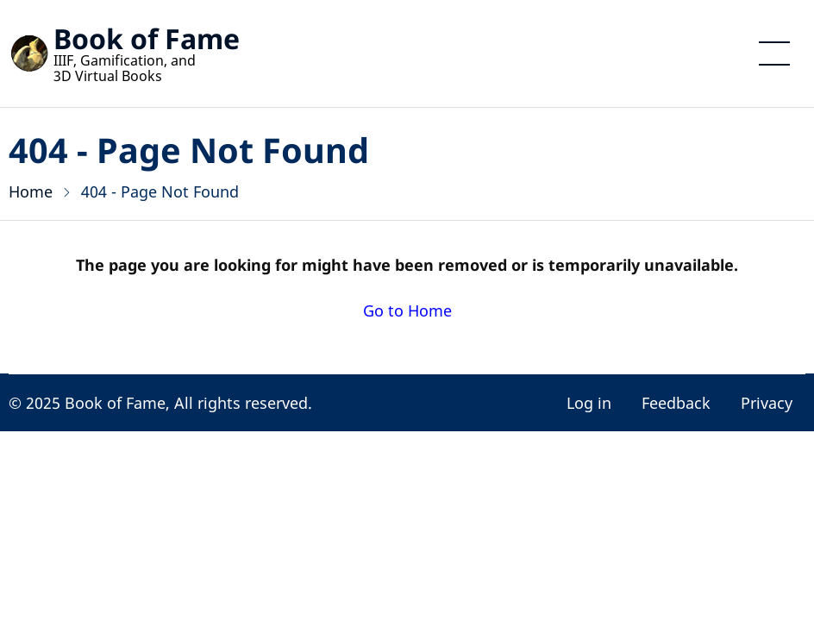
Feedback (676, 402)
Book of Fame (146, 38)
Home (31, 191)
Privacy (766, 402)
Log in (589, 402)
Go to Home (407, 310)
